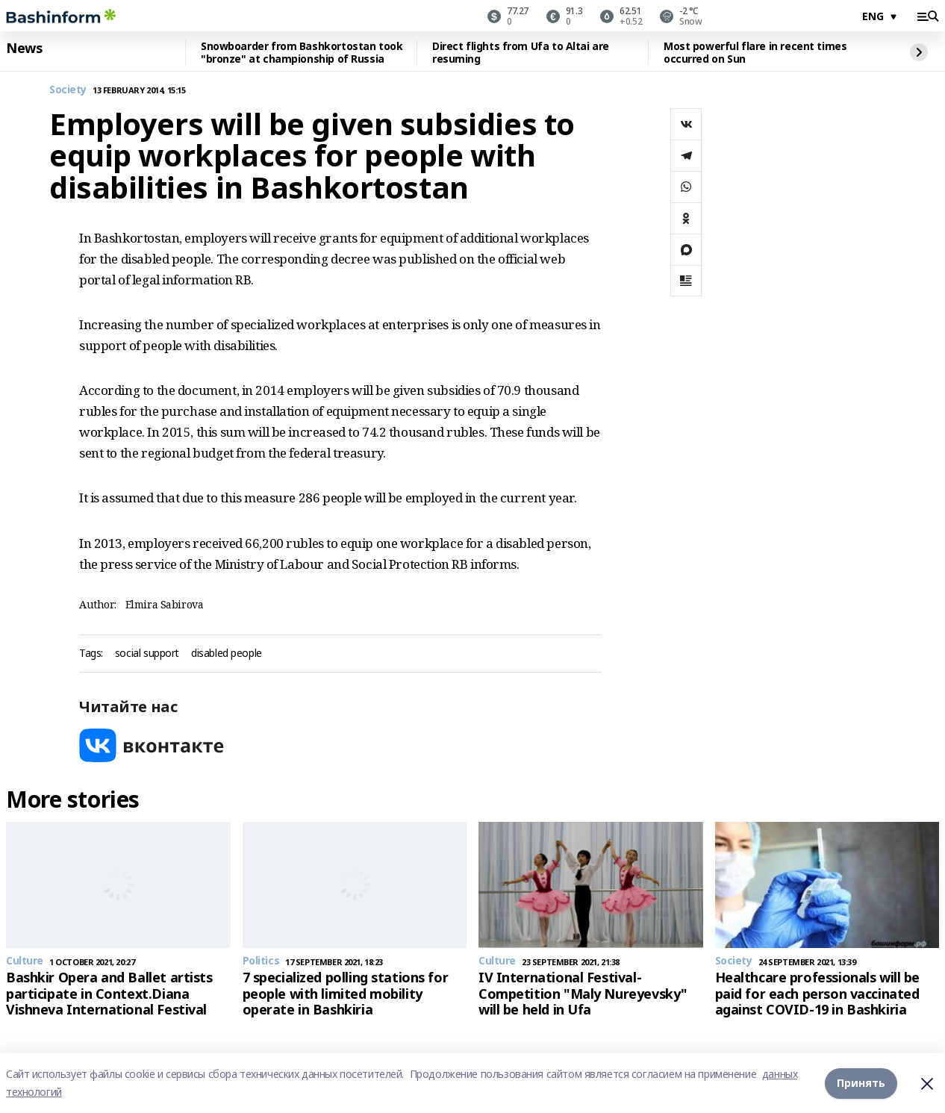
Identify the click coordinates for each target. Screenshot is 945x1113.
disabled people (226, 653)
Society (68, 90)
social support (147, 653)
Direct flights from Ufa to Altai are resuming (520, 52)
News (24, 48)
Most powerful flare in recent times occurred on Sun (755, 52)
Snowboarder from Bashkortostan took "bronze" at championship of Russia (301, 52)
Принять (861, 1083)
